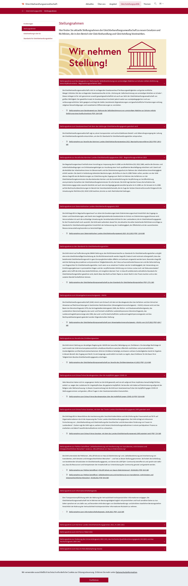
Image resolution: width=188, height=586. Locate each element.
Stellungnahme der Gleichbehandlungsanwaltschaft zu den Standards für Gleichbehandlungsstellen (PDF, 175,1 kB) (110, 286)
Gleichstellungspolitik (130, 5)
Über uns (101, 5)
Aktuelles (90, 5)
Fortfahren (94, 580)
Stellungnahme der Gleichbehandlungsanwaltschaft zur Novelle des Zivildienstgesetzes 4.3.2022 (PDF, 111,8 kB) (108, 366)
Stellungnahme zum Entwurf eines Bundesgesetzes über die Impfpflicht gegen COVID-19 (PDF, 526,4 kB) (105, 400)
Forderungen (28, 27)
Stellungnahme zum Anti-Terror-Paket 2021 (112, 535)
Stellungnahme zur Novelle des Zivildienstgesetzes (112, 341)
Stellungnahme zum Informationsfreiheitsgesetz (112, 494)
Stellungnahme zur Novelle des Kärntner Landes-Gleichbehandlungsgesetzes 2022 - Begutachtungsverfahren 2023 (112, 160)
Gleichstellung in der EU (32, 37)
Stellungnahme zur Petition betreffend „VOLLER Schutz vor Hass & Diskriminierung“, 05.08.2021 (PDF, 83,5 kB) (107, 473)
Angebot (113, 5)
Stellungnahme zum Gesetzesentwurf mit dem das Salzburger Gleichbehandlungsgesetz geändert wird (112, 129)
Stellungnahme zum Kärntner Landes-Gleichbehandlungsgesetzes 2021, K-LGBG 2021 (112, 528)
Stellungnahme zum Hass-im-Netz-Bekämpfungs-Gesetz (112, 552)
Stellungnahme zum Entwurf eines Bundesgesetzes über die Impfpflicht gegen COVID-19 (112, 378)
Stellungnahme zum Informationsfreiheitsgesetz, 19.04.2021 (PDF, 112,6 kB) (95, 515)
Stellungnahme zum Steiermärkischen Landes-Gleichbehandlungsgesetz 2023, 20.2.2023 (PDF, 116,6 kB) (105, 237)
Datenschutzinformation (126, 572)
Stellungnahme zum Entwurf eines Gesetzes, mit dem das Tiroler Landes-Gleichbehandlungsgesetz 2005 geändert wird (112, 412)
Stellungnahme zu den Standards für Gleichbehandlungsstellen (112, 249)
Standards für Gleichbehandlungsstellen (38, 42)
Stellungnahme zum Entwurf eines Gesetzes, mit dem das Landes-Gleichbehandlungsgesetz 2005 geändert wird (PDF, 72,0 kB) (113, 437)
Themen (147, 5)
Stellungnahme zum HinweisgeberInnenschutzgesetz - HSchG (112, 298)
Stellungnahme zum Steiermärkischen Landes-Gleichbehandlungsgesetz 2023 (112, 209)
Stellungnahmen (35, 32)
